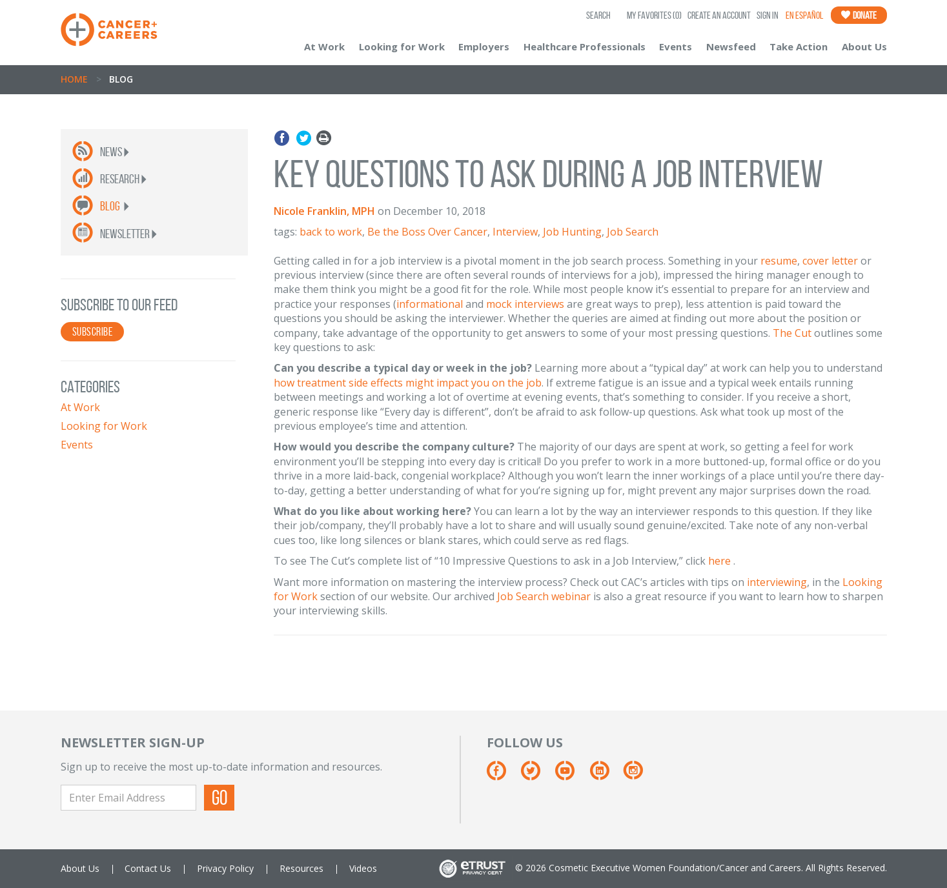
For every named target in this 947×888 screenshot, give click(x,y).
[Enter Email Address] (128, 798)
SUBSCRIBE (92, 331)
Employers (483, 46)
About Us (864, 46)
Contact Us (148, 868)
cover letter (830, 261)
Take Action (798, 46)
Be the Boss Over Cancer (427, 232)
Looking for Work (402, 46)
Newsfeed (731, 46)
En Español (804, 15)
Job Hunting (572, 232)
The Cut (792, 333)
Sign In (768, 15)
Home (74, 79)
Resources (301, 868)
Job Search (632, 232)
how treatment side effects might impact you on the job (408, 383)
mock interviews (525, 304)
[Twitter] (537, 775)
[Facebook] (502, 775)
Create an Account (719, 15)
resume (778, 261)
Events (675, 46)
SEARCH (598, 15)
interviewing (777, 582)
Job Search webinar (544, 596)
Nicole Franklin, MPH (324, 211)
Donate (859, 15)
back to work (331, 232)
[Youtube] (571, 775)
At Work (324, 46)
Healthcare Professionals (585, 46)
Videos (363, 868)
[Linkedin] (606, 775)
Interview (515, 232)
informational (429, 304)
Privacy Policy (225, 868)
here (719, 561)
